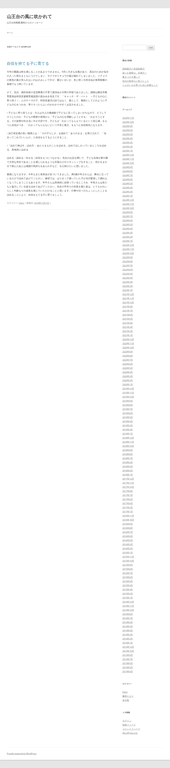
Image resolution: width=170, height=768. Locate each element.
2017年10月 (128, 486)
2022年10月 (128, 253)
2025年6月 (127, 130)
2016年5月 (127, 540)
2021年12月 (128, 294)
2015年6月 (127, 577)
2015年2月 (127, 593)
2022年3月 (127, 281)
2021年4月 (127, 322)
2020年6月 (127, 363)
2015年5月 (127, 581)
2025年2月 (127, 146)
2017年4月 (127, 503)
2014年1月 (127, 642)
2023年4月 (127, 228)
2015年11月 (128, 556)
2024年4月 (127, 187)
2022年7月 (127, 265)
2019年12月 (128, 388)
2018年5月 (127, 466)
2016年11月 (128, 515)
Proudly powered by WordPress (22, 753)
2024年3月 (127, 191)
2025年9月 (127, 126)
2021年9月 (127, 306)
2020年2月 (127, 380)
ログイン (126, 720)
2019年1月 (127, 433)
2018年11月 (128, 441)
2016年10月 (128, 519)
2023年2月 (127, 236)
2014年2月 (127, 638)
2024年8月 (127, 171)
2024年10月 (128, 163)
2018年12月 (128, 437)
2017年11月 (128, 482)
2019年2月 (127, 429)
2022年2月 (127, 286)
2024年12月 (128, 154)
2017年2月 (127, 507)
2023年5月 (127, 224)
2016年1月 (127, 552)
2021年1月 (127, 335)
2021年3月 (127, 327)
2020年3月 (127, 376)
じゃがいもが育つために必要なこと (140, 85)
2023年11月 (128, 204)
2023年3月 (127, 232)
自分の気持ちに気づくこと (135, 81)
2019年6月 (127, 413)
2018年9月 (127, 450)
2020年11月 (128, 343)
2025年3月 (127, 142)
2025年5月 (127, 134)
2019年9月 (127, 400)
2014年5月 (127, 626)
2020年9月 (127, 351)
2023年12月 (128, 199)
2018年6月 (127, 462)
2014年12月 (128, 601)
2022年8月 (127, 261)
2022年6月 (127, 269)
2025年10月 (128, 122)
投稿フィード (129, 724)
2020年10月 (128, 347)
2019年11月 (128, 392)
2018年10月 (128, 445)
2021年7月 (127, 310)
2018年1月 (127, 474)
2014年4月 (127, 630)
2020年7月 (127, 359)
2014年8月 (127, 614)
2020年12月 (128, 339)
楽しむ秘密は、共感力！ (134, 72)
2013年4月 (127, 671)
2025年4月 (127, 138)
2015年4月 (127, 585)
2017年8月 (127, 491)
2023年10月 (128, 208)
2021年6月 (127, 314)
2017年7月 (127, 495)
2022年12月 (128, 245)
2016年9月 (127, 523)
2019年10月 (128, 396)
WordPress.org (129, 733)
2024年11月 (128, 158)
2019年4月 (127, 421)
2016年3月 (127, 544)
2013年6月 (127, 663)
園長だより (127, 696)
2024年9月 (127, 167)
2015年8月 (127, 568)
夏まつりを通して (131, 76)
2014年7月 (127, 618)
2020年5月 (127, 368)
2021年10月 (128, 302)
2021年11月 (128, 298)
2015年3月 (127, 589)
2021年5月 (127, 318)
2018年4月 (127, 470)
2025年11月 (128, 117)
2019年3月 (127, 425)
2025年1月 (127, 150)
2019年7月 (127, 409)
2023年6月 (127, 220)
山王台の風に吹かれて (29, 16)
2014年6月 (127, 622)
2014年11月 (128, 605)
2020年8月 (127, 355)
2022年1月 (127, 290)
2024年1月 (127, 195)
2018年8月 (127, 454)
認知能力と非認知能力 (133, 68)
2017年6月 (127, 499)
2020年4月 (127, 372)
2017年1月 (127, 511)
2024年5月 (127, 183)
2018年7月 (127, 458)
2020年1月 (127, 384)
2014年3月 (127, 634)
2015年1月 (127, 597)
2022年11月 (128, 249)
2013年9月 (127, 655)
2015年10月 (128, 560)
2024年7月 (127, 175)
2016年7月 (127, 532)
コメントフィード (131, 728)
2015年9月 (127, 564)
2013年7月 (127, 659)
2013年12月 (128, 646)
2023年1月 (127, 240)
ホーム (10, 32)
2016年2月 (127, 548)
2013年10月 (128, 651)
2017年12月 (128, 478)
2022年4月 (127, 277)
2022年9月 (127, 257)
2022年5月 (127, 273)
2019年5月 (127, 417)
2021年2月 (127, 331)
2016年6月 (127, 536)
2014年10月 (128, 609)
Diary (21, 203)
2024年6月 (127, 179)
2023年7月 (127, 216)
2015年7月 (127, 573)
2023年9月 (127, 212)
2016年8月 (127, 527)
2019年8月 (127, 404)
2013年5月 (127, 667)
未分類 (125, 700)
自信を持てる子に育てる (28, 63)
